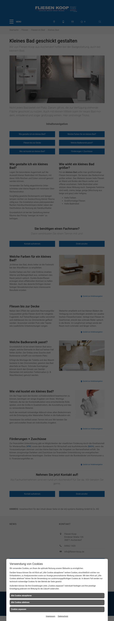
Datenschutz (63, 616)
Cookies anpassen (18, 609)
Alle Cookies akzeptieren (21, 596)
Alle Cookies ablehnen (20, 602)
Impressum (50, 616)
